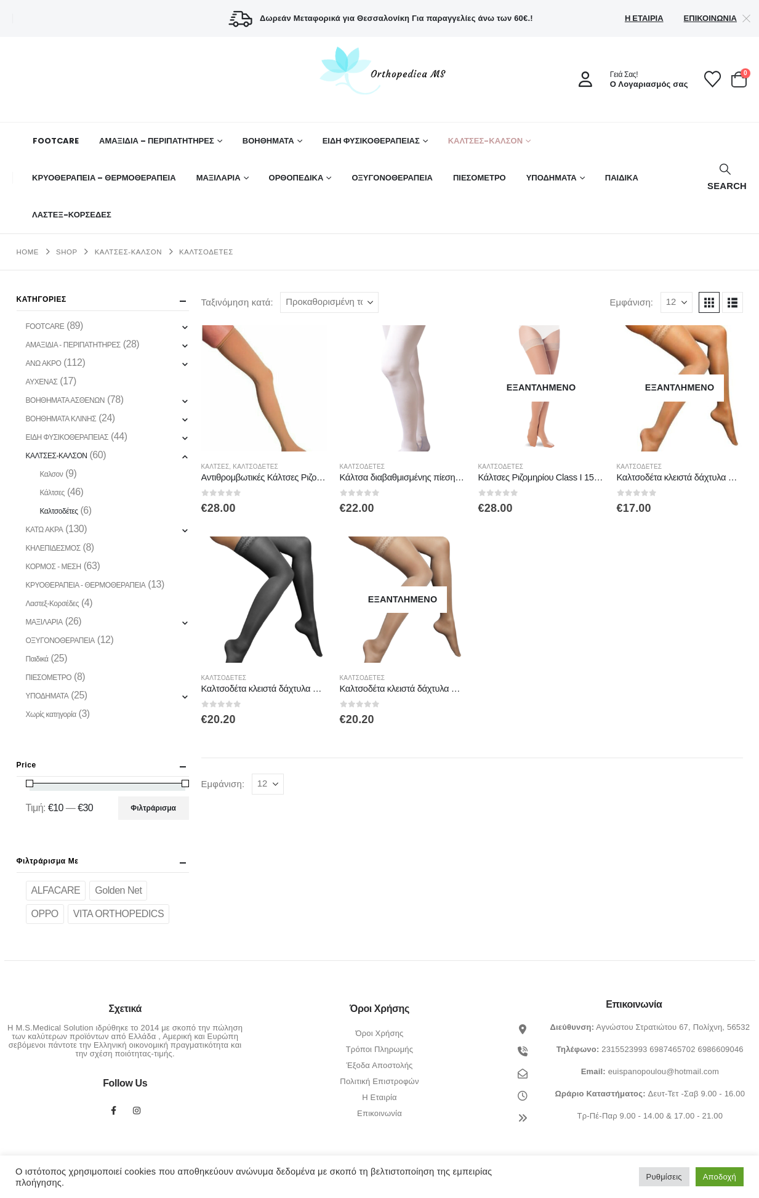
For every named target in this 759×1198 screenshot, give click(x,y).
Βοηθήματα (268, 141)
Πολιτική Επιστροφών (379, 1081)
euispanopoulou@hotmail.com (663, 1071)
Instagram (136, 1110)
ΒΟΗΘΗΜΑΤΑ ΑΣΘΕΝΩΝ (65, 400)
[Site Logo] (380, 70)
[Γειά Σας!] (629, 79)
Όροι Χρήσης (379, 1033)
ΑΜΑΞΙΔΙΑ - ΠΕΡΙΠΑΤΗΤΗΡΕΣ (73, 345)
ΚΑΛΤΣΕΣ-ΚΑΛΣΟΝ (485, 141)
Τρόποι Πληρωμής (380, 1049)
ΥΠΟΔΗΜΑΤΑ (551, 178)
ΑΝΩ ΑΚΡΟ (44, 363)
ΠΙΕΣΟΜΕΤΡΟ (479, 178)
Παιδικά (37, 659)
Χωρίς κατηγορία (51, 714)
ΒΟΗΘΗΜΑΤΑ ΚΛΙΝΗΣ (61, 419)
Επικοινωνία (710, 18)
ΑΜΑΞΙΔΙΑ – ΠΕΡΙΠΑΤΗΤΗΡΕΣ (156, 141)
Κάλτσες (215, 466)
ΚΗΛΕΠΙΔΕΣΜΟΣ (53, 548)
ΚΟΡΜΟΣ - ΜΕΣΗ (53, 566)
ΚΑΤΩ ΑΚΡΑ (44, 529)
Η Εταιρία (644, 18)
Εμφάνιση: (631, 302)
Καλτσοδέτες (255, 466)
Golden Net (118, 890)
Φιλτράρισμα (153, 808)
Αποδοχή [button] (719, 1176)
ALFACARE (56, 890)
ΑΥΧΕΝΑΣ (42, 382)
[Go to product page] (264, 388)
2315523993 (624, 1049)
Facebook (113, 1110)
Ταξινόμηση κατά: (237, 302)
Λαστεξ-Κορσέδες (52, 603)
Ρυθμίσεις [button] (664, 1176)
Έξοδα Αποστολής (379, 1065)
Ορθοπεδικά (296, 178)
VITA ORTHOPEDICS (118, 914)
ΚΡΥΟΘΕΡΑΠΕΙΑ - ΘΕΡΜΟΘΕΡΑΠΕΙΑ (86, 585)
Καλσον (51, 474)
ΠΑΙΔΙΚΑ (621, 178)
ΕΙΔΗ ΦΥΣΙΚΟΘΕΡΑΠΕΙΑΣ (371, 141)
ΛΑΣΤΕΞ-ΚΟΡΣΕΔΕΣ (71, 215)
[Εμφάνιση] (677, 302)
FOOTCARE (56, 141)
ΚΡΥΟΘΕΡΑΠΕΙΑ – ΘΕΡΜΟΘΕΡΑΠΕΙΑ (104, 178)
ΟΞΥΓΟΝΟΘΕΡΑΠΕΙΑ (392, 178)
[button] (725, 177)
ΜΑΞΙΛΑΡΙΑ (218, 178)
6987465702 (672, 1049)
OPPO (44, 914)
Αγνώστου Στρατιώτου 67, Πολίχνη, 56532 (673, 1027)
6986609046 (720, 1049)
